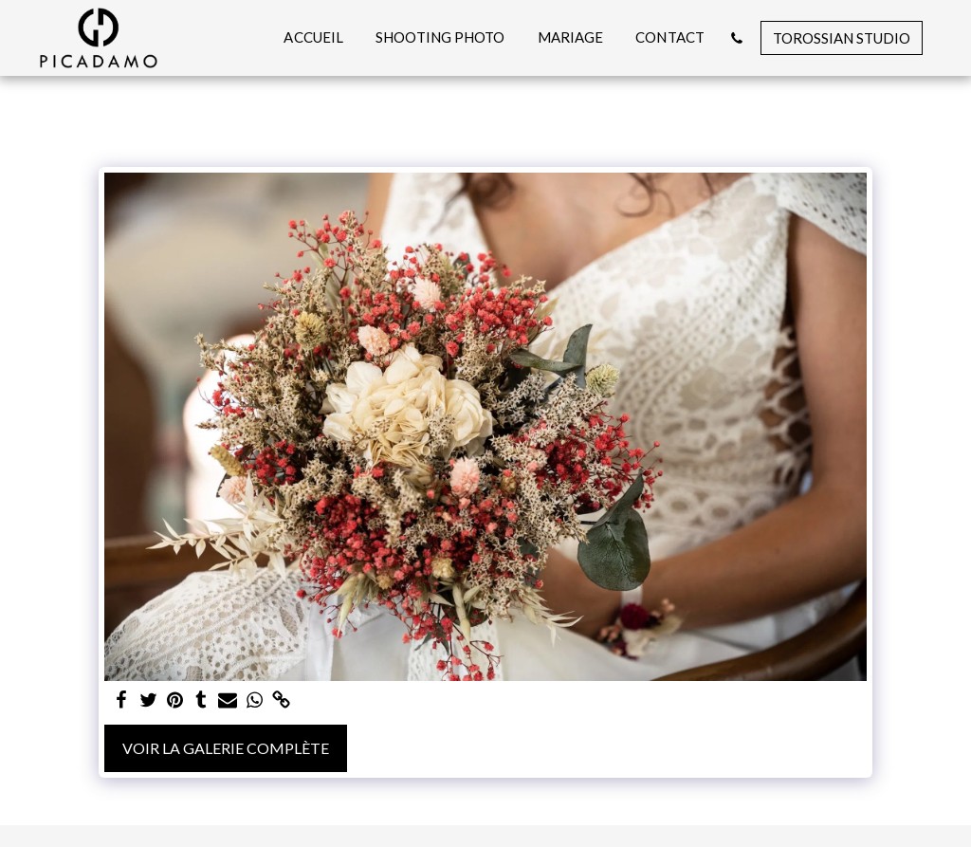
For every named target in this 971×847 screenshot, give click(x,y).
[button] (736, 38)
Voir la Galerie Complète (225, 748)
